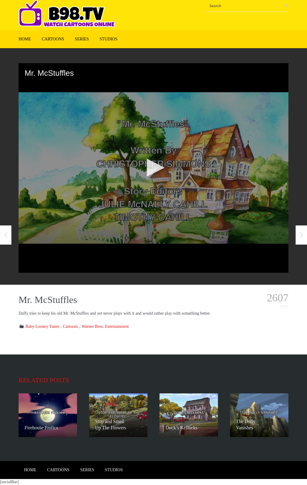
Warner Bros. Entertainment (105, 326)
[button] (153, 167)
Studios (108, 39)
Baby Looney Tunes (42, 326)
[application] (153, 168)
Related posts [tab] (44, 380)
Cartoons (53, 39)
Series (82, 39)
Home (25, 39)
